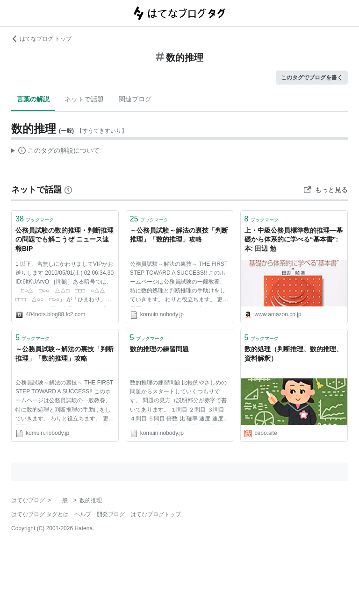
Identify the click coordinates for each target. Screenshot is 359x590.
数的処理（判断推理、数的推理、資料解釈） (293, 353)
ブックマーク (34, 219)
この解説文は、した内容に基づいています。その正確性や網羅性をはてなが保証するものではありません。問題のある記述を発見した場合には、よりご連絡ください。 (55, 151)
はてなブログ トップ (41, 39)
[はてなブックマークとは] (68, 189)
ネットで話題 (84, 99)
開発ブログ (111, 514)
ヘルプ (82, 514)
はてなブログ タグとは (40, 514)
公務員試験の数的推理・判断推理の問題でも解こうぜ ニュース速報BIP (64, 239)
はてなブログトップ (155, 514)
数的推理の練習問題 (159, 349)
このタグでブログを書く (312, 77)
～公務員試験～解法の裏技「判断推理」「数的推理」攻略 (179, 235)
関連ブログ (135, 99)
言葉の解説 (33, 99)
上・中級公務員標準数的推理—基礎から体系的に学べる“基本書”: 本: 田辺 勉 (293, 239)
